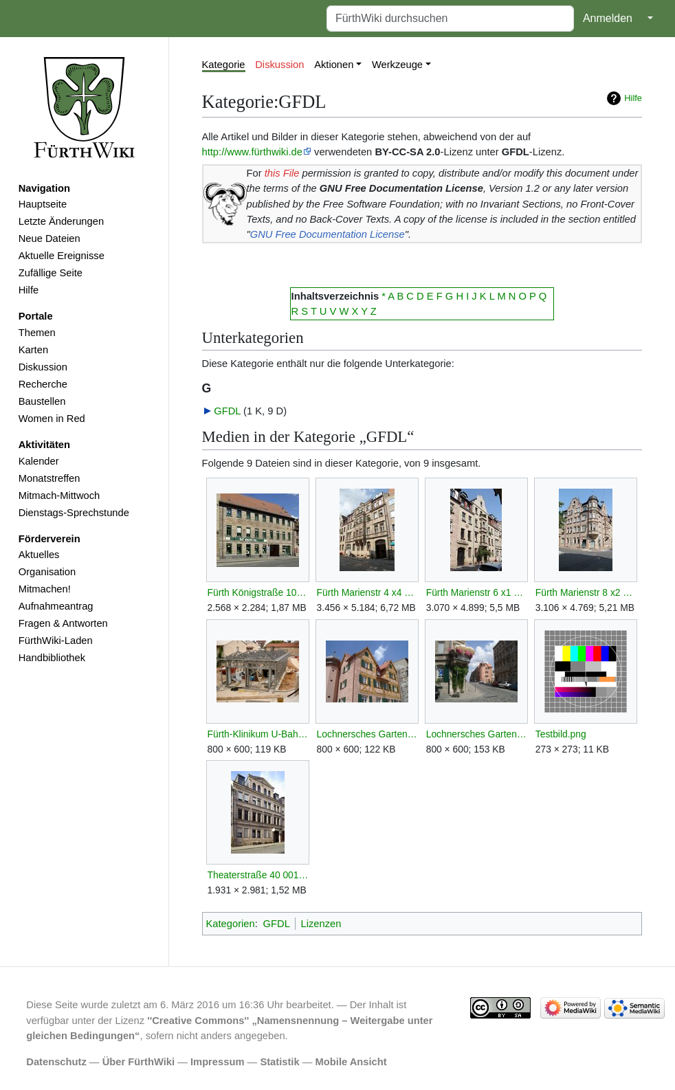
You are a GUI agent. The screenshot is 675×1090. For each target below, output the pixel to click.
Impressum (217, 1061)
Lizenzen (321, 923)
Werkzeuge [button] (397, 64)
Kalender (39, 461)
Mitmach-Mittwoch (59, 495)
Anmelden (607, 18)
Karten (33, 349)
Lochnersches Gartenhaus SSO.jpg (476, 733)
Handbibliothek (52, 657)
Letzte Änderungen (61, 221)
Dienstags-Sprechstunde (74, 512)
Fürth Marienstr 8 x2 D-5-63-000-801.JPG (586, 592)
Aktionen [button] (333, 64)
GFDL (227, 410)
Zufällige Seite (50, 272)
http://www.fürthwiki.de (252, 151)
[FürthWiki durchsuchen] (450, 18)
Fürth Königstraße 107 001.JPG (258, 592)
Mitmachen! (45, 588)
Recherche (43, 384)
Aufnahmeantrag (56, 606)
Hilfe (28, 290)
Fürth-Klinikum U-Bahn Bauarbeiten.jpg (258, 733)
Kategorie (223, 64)
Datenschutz (56, 1061)
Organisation (47, 571)
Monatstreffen (49, 478)
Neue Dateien (49, 238)
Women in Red (52, 418)
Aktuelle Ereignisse (61, 255)
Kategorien (230, 923)
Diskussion (43, 367)
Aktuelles (39, 554)
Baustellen (42, 401)
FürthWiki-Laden (56, 640)
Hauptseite (43, 204)
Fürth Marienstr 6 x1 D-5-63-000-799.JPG (476, 592)
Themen (37, 332)
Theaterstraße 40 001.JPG (258, 874)
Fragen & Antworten (63, 623)
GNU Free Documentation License (327, 234)
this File (282, 173)
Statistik (279, 1061)
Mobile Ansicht (351, 1061)
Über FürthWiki (138, 1061)
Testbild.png (560, 733)
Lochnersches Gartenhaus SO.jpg (367, 733)
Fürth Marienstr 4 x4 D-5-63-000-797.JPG (367, 592)
